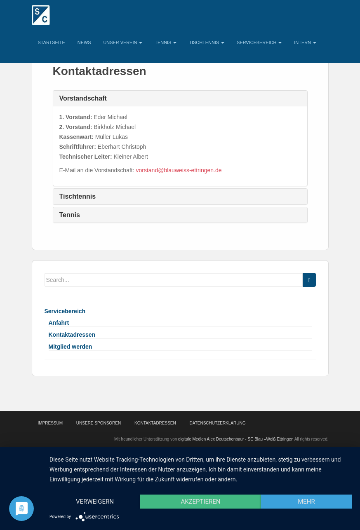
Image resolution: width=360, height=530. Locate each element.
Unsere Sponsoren (98, 423)
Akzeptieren (200, 501)
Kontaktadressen (72, 334)
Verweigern (95, 501)
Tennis (165, 42)
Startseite (51, 42)
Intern (305, 42)
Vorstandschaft (83, 98)
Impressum (50, 423)
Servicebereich (259, 42)
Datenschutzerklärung (218, 423)
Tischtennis (206, 42)
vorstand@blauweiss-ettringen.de (179, 170)
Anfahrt (59, 322)
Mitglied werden (70, 346)
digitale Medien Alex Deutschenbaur (211, 439)
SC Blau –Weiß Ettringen (270, 439)
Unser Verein (122, 42)
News (84, 42)
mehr (306, 501)
